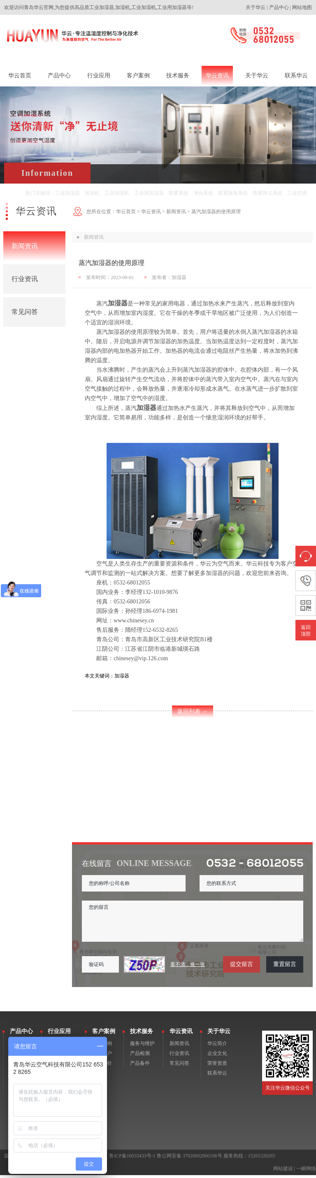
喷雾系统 (178, 193)
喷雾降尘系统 (267, 193)
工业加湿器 (67, 193)
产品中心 (279, 7)
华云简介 (217, 1046)
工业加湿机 (117, 193)
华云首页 (126, 211)
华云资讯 (151, 211)
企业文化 (217, 1056)
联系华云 (217, 1076)
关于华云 (255, 7)
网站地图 (302, 7)
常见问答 (25, 311)
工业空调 (297, 193)
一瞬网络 (306, 1171)
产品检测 (140, 1056)
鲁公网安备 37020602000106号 (189, 1159)
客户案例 (103, 1034)
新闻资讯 (25, 245)
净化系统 (203, 193)
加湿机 (92, 193)
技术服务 (141, 1034)
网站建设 (283, 1171)
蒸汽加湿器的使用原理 (216, 211)
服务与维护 (142, 1046)
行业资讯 (25, 278)
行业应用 (59, 1034)
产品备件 (140, 1066)
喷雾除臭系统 (233, 193)
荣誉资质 (217, 1066)
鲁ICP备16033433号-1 (132, 1159)
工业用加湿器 (149, 193)
